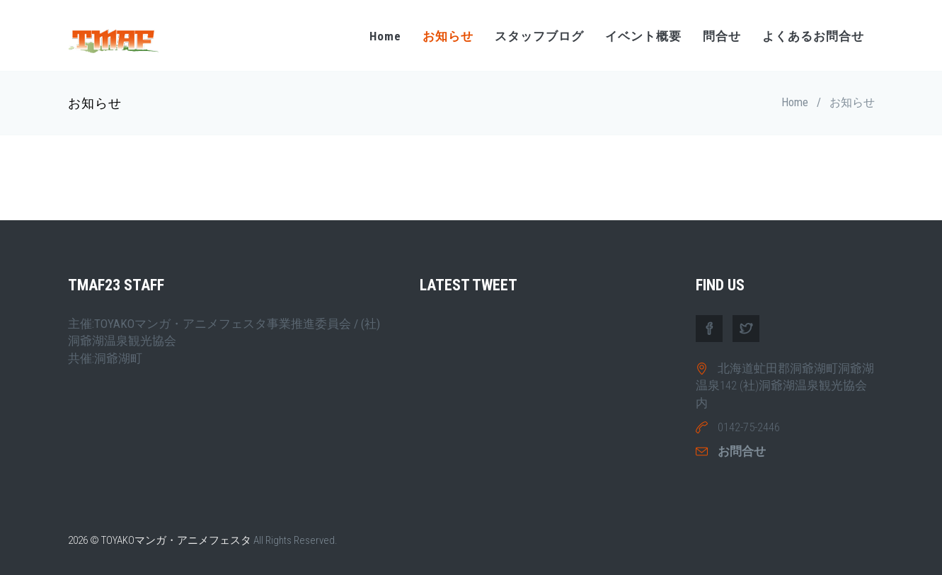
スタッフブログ (539, 36)
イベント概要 (643, 36)
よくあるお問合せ (813, 36)
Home (385, 36)
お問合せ (742, 451)
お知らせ (448, 36)
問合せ (722, 36)
